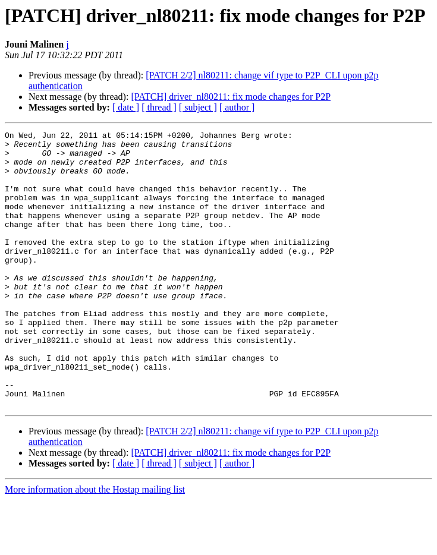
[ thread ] (159, 107)
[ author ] (237, 107)
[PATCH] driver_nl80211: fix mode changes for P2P (231, 97)
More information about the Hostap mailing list (95, 545)
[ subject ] (198, 107)
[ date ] (125, 107)
